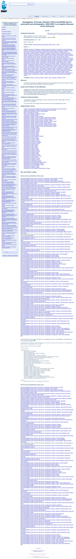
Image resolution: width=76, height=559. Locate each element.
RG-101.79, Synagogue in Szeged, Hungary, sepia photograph (8, 238)
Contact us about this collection (10, 255)
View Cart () (73, 0)
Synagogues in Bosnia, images (48, 61)
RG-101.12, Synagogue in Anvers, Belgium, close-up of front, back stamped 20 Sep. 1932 (9, 67)
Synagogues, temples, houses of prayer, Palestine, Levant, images (40, 121)
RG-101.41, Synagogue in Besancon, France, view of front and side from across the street (9, 140)
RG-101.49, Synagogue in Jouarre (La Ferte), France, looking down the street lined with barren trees (9, 157)
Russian (59, 77)
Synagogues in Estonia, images (36, 64)
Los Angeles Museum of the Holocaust (38, 550)
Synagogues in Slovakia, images (47, 69)
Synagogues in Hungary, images (54, 65)
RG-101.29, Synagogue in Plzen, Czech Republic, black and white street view (9, 111)
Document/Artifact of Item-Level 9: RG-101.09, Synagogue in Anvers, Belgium (40, 193)
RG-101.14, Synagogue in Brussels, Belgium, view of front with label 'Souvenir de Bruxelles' (9, 72)
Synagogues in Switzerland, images (37, 71)
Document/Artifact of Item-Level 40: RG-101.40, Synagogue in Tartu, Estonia (40, 256)
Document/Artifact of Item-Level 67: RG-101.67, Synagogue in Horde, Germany (40, 306)
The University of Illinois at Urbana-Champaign (41, 557)
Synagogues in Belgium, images (64, 60)
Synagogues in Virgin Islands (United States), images (37, 168)
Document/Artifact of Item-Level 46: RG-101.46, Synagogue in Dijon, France (40, 265)
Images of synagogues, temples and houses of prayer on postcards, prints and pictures (50, 49)
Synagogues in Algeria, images (31, 60)
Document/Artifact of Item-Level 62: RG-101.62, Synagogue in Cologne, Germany (41, 296)
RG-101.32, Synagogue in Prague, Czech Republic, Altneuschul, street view (9, 120)
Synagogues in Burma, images (63, 61)
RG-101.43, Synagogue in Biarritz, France (9, 144)
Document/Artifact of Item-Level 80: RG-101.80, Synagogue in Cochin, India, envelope (42, 330)
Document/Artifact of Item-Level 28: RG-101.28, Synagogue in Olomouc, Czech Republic (43, 230)
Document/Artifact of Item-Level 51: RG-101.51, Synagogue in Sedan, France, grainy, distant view (45, 273)
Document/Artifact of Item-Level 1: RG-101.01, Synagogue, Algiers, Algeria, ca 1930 (41, 178)
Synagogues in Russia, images (64, 67)
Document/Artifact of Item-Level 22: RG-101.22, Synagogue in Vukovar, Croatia (40, 218)
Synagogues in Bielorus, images (32, 61)
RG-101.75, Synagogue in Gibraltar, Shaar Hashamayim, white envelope (9, 230)
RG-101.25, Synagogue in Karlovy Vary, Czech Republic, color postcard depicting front (9, 101)
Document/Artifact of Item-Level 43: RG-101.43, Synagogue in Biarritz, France (40, 261)
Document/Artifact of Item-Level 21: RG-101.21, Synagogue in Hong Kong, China (41, 216)
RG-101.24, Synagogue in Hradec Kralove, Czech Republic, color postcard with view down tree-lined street (9, 98)
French (63, 77)
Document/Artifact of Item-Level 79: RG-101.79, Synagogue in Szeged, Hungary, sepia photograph (45, 329)
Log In (69, 0)
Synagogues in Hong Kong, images (36, 65)
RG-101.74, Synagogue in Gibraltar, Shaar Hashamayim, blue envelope (9, 228)
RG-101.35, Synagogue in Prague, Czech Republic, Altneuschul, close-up (9, 127)
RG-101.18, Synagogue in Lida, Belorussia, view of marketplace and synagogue (8, 82)
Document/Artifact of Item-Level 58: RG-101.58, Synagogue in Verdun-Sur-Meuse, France (43, 288)
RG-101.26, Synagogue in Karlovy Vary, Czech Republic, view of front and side (9, 104)
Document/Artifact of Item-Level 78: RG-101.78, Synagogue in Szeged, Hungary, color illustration (45, 328)
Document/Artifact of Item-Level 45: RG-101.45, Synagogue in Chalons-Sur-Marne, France (43, 264)
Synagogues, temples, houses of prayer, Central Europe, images (40, 117)
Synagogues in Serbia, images (31, 69)
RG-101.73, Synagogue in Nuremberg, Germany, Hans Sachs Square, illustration (9, 226)
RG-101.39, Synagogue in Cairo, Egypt (9, 136)
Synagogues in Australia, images (48, 60)
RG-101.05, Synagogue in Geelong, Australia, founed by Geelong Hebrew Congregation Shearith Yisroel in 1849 (9, 45)
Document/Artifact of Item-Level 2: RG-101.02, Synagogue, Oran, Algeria (39, 179)
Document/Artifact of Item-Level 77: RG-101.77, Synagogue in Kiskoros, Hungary (41, 327)
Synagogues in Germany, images (32, 141)
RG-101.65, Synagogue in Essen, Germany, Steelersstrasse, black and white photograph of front (8, 200)
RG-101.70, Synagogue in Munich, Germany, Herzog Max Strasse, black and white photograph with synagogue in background (9, 215)
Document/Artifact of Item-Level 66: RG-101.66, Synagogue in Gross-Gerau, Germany (42, 304)
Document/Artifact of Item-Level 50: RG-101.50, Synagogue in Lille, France (39, 272)
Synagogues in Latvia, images (65, 66)
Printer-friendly (52, 33)
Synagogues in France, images (51, 64)
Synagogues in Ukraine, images (40, 74)
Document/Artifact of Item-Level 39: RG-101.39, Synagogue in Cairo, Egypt (39, 255)
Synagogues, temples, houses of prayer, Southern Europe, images (40, 125)
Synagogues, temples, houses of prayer (49, 53)
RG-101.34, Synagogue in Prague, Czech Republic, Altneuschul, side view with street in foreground (9, 124)
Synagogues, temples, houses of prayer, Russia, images (55, 56)
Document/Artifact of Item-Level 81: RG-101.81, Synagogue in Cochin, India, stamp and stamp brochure (46, 332)
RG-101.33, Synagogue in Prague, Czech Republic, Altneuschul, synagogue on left (9, 122)
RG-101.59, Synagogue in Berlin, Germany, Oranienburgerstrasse (8, 182)
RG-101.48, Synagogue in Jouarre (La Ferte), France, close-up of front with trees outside (9, 154)
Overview (4, 27)
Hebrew (46, 77)
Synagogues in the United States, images (54, 72)
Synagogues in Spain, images (35, 70)
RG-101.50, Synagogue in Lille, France (9, 159)
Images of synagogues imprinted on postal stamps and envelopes (40, 50)
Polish (36, 77)
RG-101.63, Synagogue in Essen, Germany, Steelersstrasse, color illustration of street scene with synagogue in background (9, 193)
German (32, 77)
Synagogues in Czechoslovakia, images (49, 62)
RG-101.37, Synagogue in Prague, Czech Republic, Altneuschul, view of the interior (9, 133)
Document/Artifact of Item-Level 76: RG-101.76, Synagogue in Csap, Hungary (40, 325)
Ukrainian (54, 77)
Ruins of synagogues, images (38, 51)
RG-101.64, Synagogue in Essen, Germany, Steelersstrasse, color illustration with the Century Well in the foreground (9, 197)
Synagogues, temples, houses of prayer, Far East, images (42, 55)
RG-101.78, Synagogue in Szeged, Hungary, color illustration (8, 236)
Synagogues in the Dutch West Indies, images (57, 71)
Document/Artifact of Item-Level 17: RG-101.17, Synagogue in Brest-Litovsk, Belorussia (42, 209)
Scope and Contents (6, 31)
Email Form (40, 551)
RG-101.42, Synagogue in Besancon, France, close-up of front (8, 143)
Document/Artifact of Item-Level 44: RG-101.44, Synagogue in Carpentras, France (41, 262)
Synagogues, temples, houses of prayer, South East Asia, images (40, 58)
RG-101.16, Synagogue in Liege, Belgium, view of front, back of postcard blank (9, 77)
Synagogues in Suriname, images (51, 70)
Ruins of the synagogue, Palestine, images (57, 51)
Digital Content (45, 16)
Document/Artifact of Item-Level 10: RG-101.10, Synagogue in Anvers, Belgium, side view (43, 194)
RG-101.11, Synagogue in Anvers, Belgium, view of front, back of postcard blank (9, 63)
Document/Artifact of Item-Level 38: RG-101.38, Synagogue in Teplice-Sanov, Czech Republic (44, 254)
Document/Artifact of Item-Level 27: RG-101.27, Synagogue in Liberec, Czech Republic (42, 229)
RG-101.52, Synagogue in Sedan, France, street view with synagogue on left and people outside (9, 164)
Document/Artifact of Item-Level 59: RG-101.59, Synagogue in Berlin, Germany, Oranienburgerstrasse (46, 290)
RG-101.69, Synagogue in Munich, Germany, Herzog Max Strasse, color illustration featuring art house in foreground (8, 211)
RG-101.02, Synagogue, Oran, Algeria (9, 37)
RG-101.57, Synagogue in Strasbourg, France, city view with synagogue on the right (9, 177)
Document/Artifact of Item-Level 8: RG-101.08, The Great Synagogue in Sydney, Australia (43, 192)
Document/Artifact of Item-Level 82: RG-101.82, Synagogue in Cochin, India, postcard (42, 333)
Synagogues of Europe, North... (14, 18)
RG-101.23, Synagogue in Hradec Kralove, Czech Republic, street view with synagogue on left (9, 95)
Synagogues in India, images (31, 144)
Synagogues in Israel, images (35, 66)
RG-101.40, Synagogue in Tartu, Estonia (9, 138)
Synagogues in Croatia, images (31, 62)
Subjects (53, 16)
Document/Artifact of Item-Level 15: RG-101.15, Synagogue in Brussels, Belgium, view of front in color (46, 205)
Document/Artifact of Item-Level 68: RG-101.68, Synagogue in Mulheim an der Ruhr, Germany (44, 307)
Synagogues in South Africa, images (33, 155)
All (21, 335)
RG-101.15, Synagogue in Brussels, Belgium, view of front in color (8, 75)
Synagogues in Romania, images (48, 67)
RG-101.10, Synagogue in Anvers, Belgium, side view (8, 61)
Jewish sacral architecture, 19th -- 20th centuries (36, 111)
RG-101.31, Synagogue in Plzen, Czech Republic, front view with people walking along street (9, 117)
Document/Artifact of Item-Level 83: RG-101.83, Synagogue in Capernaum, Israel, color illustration (45, 334)
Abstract (3, 29)
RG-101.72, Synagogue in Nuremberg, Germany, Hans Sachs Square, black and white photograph (9, 223)
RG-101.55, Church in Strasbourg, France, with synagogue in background (9, 171)
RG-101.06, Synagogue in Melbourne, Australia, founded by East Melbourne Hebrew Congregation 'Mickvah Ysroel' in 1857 (9, 49)
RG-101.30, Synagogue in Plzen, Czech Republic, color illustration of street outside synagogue (9, 113)
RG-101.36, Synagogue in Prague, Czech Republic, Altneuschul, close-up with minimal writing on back (9, 130)
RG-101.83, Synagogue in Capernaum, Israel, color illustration (9, 247)
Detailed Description (6, 33)
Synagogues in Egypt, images (31, 137)
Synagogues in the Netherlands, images (33, 72)
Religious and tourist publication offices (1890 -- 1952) (46, 44)
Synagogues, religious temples (31, 53)
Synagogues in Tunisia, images (31, 165)
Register (39, 548)
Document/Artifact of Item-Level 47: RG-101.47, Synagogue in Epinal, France (40, 266)
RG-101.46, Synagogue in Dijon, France (9, 150)
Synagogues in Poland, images (31, 67)
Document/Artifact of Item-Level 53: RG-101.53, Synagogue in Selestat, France (40, 277)
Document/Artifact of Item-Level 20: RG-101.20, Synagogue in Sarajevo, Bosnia (40, 215)
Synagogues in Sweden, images (32, 159)
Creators (62, 16)
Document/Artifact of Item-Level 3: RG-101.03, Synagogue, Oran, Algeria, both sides (42, 181)
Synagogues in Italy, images (50, 66)
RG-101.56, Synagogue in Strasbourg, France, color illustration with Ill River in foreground (9, 174)
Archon (5, 18)
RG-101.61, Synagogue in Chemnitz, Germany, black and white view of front (9, 188)
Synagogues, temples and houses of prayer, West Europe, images (57, 59)
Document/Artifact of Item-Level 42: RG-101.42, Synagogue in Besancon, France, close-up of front (45, 260)
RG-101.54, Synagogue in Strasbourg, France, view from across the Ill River (9, 169)
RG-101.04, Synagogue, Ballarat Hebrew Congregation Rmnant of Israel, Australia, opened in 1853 (9, 42)
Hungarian (41, 77)
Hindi (50, 77)
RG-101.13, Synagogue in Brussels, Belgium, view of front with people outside (9, 70)
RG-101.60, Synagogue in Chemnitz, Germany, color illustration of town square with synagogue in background (9, 185)
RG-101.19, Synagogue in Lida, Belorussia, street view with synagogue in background (9, 85)
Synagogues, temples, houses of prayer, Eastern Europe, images (40, 118)
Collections (37, 16)
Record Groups (70, 16)
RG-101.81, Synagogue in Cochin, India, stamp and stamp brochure (9, 243)
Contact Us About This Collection (65, 33)
